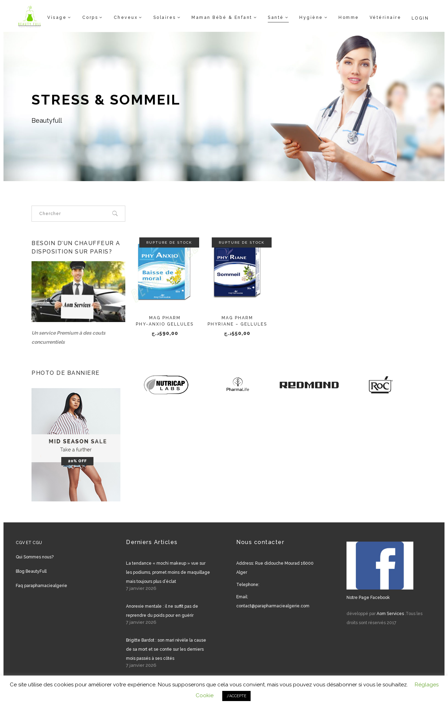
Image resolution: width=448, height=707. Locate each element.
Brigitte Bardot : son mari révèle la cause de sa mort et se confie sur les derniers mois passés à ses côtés (166, 649)
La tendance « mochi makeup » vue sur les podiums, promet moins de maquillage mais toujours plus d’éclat (168, 572)
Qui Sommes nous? (35, 557)
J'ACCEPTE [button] (236, 696)
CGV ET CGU (29, 542)
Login (420, 18)
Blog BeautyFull (31, 571)
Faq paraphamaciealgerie (41, 585)
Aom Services (390, 613)
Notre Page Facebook (368, 597)
